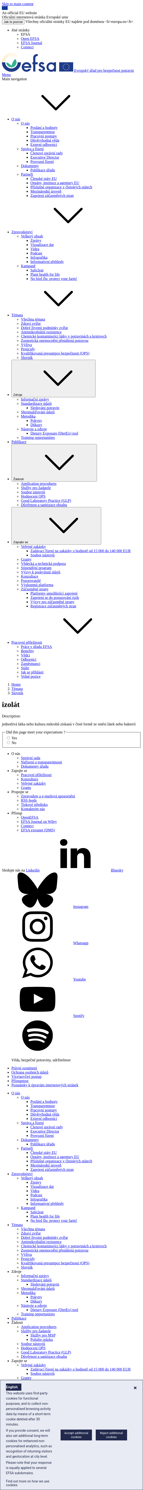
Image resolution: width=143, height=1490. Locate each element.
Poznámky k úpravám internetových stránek (44, 1085)
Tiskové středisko (34, 805)
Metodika (28, 416)
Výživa (26, 345)
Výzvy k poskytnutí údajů (40, 572)
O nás (25, 123)
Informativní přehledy (47, 262)
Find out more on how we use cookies (27, 1483)
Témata (17, 689)
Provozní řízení (42, 162)
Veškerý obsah (32, 236)
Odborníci (28, 659)
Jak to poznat (13, 22)
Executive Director (44, 157)
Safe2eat (36, 270)
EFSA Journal (31, 43)
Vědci (25, 655)
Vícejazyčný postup (26, 1077)
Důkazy (36, 425)
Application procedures (39, 484)
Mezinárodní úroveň (45, 191)
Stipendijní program (36, 568)
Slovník (27, 358)
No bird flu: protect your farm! (53, 279)
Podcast (36, 253)
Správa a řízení (32, 149)
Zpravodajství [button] (57, 232)
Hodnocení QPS (33, 496)
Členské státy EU (43, 179)
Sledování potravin (44, 408)
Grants (26, 788)
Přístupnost (20, 1081)
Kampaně (28, 266)
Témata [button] (52, 315)
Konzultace (29, 576)
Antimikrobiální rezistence (41, 332)
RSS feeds (29, 800)
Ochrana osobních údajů (29, 1072)
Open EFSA (30, 39)
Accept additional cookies (76, 1435)
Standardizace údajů (36, 404)
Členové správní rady (46, 153)
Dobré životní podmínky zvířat (44, 328)
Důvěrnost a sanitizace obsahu (44, 505)
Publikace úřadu (42, 170)
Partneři (27, 174)
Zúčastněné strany (34, 589)
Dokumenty (30, 166)
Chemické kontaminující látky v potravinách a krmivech (64, 336)
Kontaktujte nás (33, 809)
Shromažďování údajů (38, 412)
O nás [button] (51, 119)
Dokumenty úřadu (34, 766)
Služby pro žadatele (36, 488)
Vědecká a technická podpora (43, 564)
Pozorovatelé (31, 581)
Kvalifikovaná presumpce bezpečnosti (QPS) (55, 353)
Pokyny (36, 421)
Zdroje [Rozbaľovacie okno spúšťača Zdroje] (53, 378)
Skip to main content (17, 4)
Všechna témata (33, 319)
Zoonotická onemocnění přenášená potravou (54, 341)
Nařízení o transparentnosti (41, 762)
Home (16, 684)
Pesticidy (28, 349)
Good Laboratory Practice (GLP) (46, 501)
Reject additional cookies (111, 1435)
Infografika (39, 257)
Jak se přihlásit (32, 672)
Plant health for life (45, 274)
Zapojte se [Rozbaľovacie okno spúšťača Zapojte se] (56, 526)
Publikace (18, 442)
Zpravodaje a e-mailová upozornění (48, 796)
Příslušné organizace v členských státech (61, 187)
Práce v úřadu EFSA (36, 647)
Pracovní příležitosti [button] (62, 642)
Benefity (27, 651)
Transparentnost (42, 132)
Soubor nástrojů (33, 492)
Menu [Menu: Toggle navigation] (6, 75)
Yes (14, 738)
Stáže (25, 668)
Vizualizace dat (42, 245)
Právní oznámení (24, 1068)
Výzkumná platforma (37, 585)
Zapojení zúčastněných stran (52, 196)
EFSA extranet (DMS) (38, 830)
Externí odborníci (43, 145)
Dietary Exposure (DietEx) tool (54, 433)
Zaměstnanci (30, 664)
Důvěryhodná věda (44, 140)
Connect (27, 47)
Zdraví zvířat (31, 324)
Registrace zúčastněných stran (53, 606)
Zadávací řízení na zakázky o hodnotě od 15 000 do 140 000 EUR (80, 551)
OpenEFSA (29, 817)
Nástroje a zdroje (34, 429)
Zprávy (35, 240)
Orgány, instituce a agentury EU (54, 183)
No (14, 743)
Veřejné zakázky (33, 547)
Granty (26, 559)
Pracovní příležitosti (36, 775)
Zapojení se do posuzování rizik (54, 598)
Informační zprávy (35, 399)
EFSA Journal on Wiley (39, 822)
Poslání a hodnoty (44, 128)
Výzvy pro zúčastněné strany (52, 602)
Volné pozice (31, 676)
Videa (34, 249)
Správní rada (30, 758)
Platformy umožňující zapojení (53, 593)
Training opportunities (38, 438)
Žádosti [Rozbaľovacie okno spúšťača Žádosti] (54, 463)
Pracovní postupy (43, 136)
